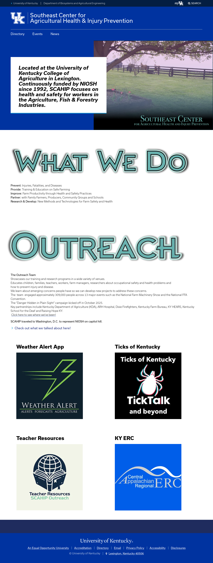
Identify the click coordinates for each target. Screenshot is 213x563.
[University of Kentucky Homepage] (106, 541)
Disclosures (178, 548)
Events (37, 34)
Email (117, 548)
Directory (17, 34)
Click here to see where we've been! (33, 314)
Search (196, 3)
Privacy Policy (135, 548)
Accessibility (158, 548)
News (55, 34)
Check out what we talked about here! (43, 328)
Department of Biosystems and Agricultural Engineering (74, 3)
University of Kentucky (25, 3)
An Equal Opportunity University (48, 548)
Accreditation (83, 548)
